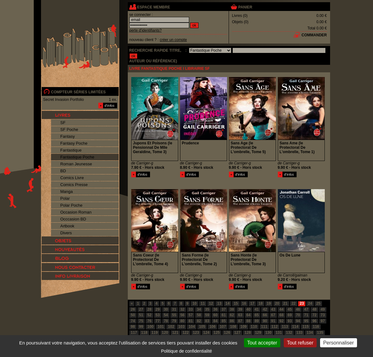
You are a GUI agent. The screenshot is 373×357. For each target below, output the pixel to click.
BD (63, 170)
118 (144, 332)
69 (290, 315)
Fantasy (67, 136)
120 (165, 332)
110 (254, 326)
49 (323, 309)
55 (174, 315)
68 (281, 315)
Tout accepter (262, 342)
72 (314, 315)
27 (141, 309)
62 (232, 315)
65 (257, 315)
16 (244, 303)
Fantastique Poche (77, 157)
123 (196, 332)
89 (257, 321)
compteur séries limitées (78, 92)
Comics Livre (72, 177)
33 (191, 309)
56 (182, 315)
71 (306, 315)
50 (133, 315)
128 (248, 332)
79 (174, 321)
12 (211, 303)
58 (199, 315)
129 (258, 332)
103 (181, 326)
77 (158, 321)
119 (155, 332)
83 (207, 321)
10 (194, 303)
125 (217, 332)
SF (63, 122)
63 (240, 315)
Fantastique (71, 150)
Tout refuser (300, 342)
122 (186, 332)
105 (202, 326)
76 (149, 321)
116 (316, 326)
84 (215, 321)
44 (281, 309)
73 (323, 315)
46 (298, 309)
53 (158, 315)
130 (268, 332)
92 (281, 321)
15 (236, 303)
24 (310, 303)
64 (248, 315)
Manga (66, 191)
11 (203, 303)
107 (223, 326)
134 (310, 332)
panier (245, 7)
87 (240, 321)
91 (273, 321)
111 (264, 326)
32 (182, 309)
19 (269, 303)
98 (133, 326)
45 (290, 309)
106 (212, 326)
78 (166, 321)
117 (134, 332)
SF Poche (69, 129)
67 (273, 315)
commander (314, 35)
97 (323, 321)
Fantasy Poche (74, 143)
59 (207, 315)
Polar (65, 198)
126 (227, 332)
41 (257, 309)
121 (175, 332)
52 (149, 315)
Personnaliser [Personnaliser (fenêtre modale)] (338, 342)
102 (171, 326)
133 (299, 332)
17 (252, 303)
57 (191, 315)
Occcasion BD (73, 219)
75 (141, 321)
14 (227, 303)
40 (248, 309)
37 (223, 309)
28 (149, 309)
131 (279, 332)
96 (314, 321)
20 (277, 303)
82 (199, 321)
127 (237, 332)
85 (223, 321)
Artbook (67, 226)
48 (314, 309)
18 (260, 303)
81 (191, 321)
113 (285, 326)
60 (215, 315)
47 (306, 309)
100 (150, 326)
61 (223, 315)
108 (233, 326)
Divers (66, 232)
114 (295, 326)
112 (275, 326)
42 (265, 309)
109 (244, 326)
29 (158, 309)
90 (265, 321)
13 (219, 303)
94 (298, 321)
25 (318, 303)
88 (248, 321)
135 (320, 332)
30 (166, 309)
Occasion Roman (76, 212)
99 (141, 326)
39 (240, 309)
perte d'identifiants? (145, 30)
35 (207, 309)
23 (302, 303)
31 (174, 309)
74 (133, 321)
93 (290, 321)
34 (199, 309)
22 (294, 303)
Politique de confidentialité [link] (186, 351)
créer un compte (173, 40)
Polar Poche (71, 205)
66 (265, 315)
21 (285, 303)
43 (273, 309)
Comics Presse (74, 184)
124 (206, 332)
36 (215, 309)
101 (161, 326)
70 (298, 315)
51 (141, 315)
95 (306, 321)
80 (182, 321)
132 (289, 332)
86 (232, 321)
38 (232, 309)
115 (306, 326)
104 (192, 326)
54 (166, 315)
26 (133, 309)
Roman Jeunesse (76, 164)
